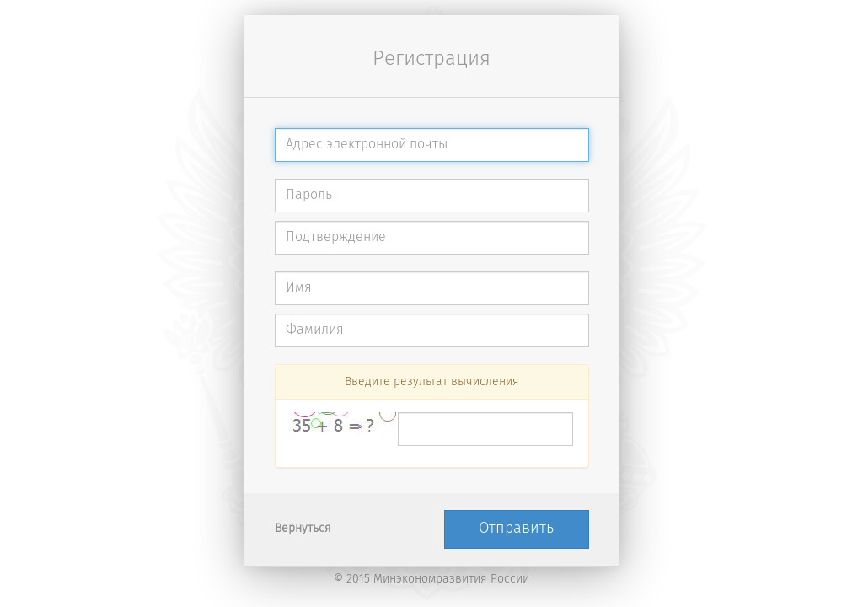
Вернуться (303, 529)
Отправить (516, 528)
